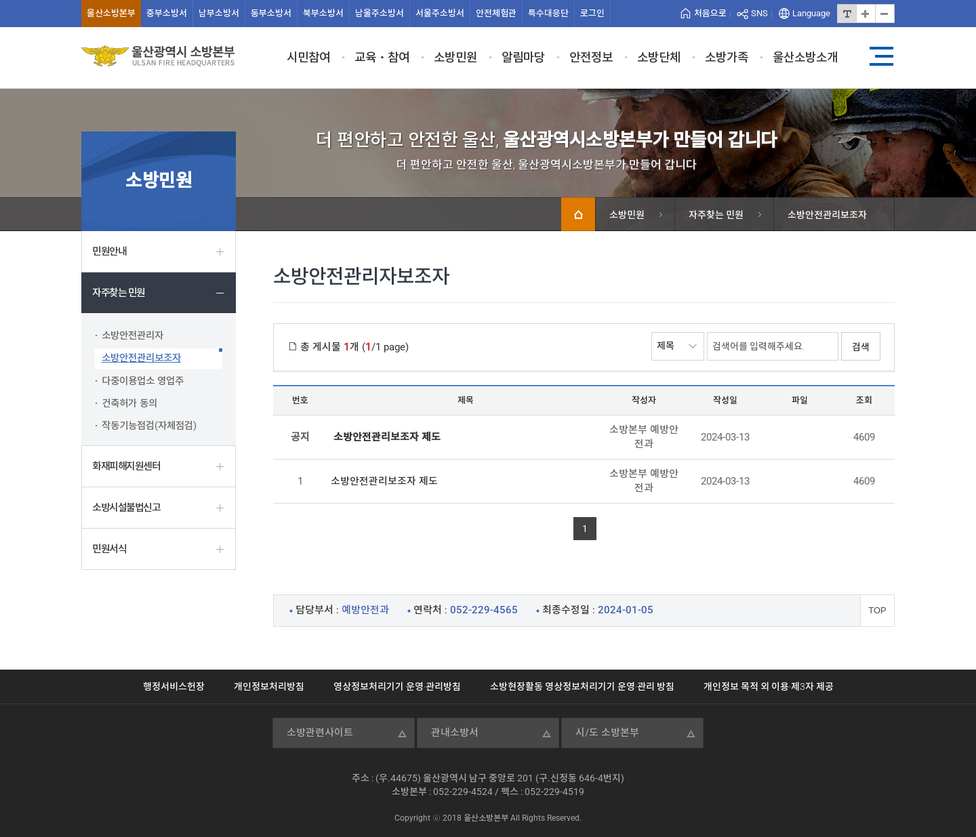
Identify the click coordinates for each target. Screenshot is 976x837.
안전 (496, 13)
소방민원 (455, 57)
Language (811, 13)
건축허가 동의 (129, 403)
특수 (548, 13)
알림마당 (523, 57)
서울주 (439, 13)
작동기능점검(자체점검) (149, 426)
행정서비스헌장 (174, 686)
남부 (219, 13)
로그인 (592, 13)
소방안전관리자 (132, 336)
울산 (111, 13)
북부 (323, 13)
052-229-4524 (463, 791)
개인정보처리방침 (269, 686)
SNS (759, 13)
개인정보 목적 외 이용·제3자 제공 (769, 686)
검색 (861, 347)
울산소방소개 (805, 57)
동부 (271, 13)
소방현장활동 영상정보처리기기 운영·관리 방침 (582, 686)
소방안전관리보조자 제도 (384, 481)
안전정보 (591, 57)
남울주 (379, 13)
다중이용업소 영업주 (143, 381)
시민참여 (308, 57)
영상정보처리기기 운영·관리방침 (397, 686)
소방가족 (726, 57)
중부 (166, 13)
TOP (877, 610)
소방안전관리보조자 (141, 358)
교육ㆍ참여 (381, 57)
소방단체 (658, 57)
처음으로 (710, 13)
